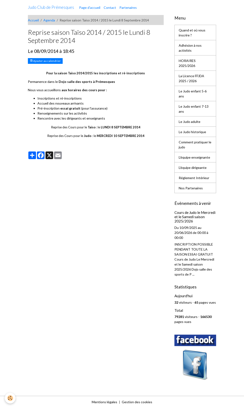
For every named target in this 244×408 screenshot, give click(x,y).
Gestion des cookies (137, 402)
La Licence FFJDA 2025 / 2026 (191, 78)
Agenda (49, 20)
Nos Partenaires (191, 188)
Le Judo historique (192, 132)
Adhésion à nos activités (190, 47)
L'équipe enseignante (194, 157)
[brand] (51, 7)
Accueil (33, 20)
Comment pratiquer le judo (195, 144)
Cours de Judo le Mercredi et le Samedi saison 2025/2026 (194, 216)
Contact (110, 7)
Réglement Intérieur (194, 178)
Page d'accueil (89, 7)
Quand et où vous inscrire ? (192, 32)
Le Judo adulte (189, 122)
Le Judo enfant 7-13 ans (193, 108)
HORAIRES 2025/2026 (187, 63)
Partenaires (128, 7)
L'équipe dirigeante (193, 168)
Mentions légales (104, 402)
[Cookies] (10, 398)
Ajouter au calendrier (45, 61)
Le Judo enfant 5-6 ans (193, 93)
